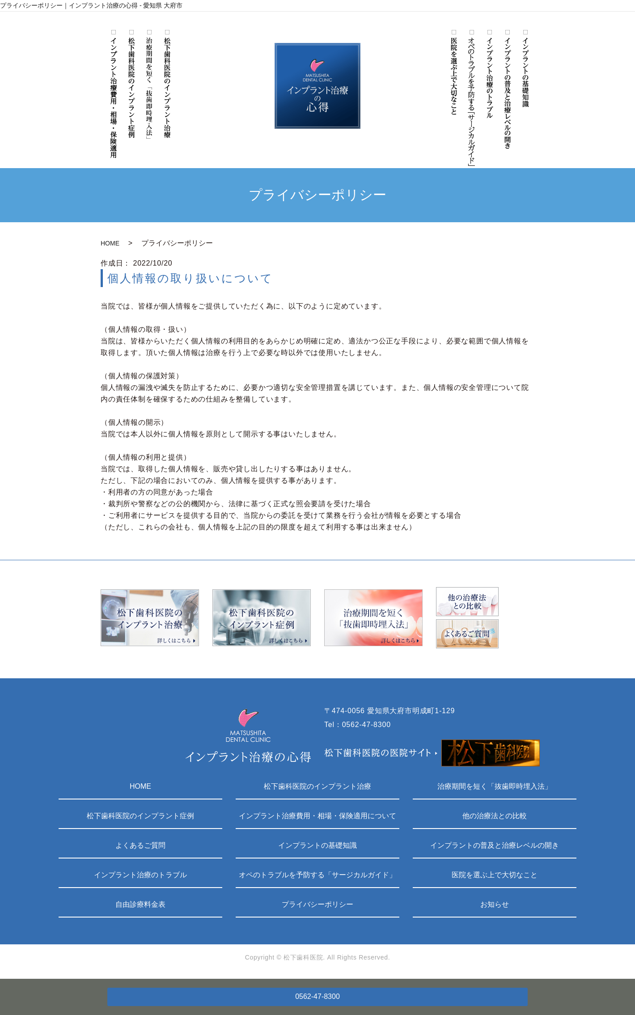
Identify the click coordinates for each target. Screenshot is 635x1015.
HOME (110, 243)
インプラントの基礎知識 (317, 845)
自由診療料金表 (140, 904)
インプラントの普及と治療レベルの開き (494, 845)
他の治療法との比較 (494, 816)
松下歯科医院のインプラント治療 (317, 786)
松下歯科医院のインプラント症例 (140, 816)
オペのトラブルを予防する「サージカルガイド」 (317, 875)
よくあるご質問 (140, 845)
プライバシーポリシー (317, 904)
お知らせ (494, 904)
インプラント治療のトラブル (140, 875)
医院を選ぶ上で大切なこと (495, 875)
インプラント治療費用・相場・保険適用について (317, 816)
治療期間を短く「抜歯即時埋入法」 (494, 786)
